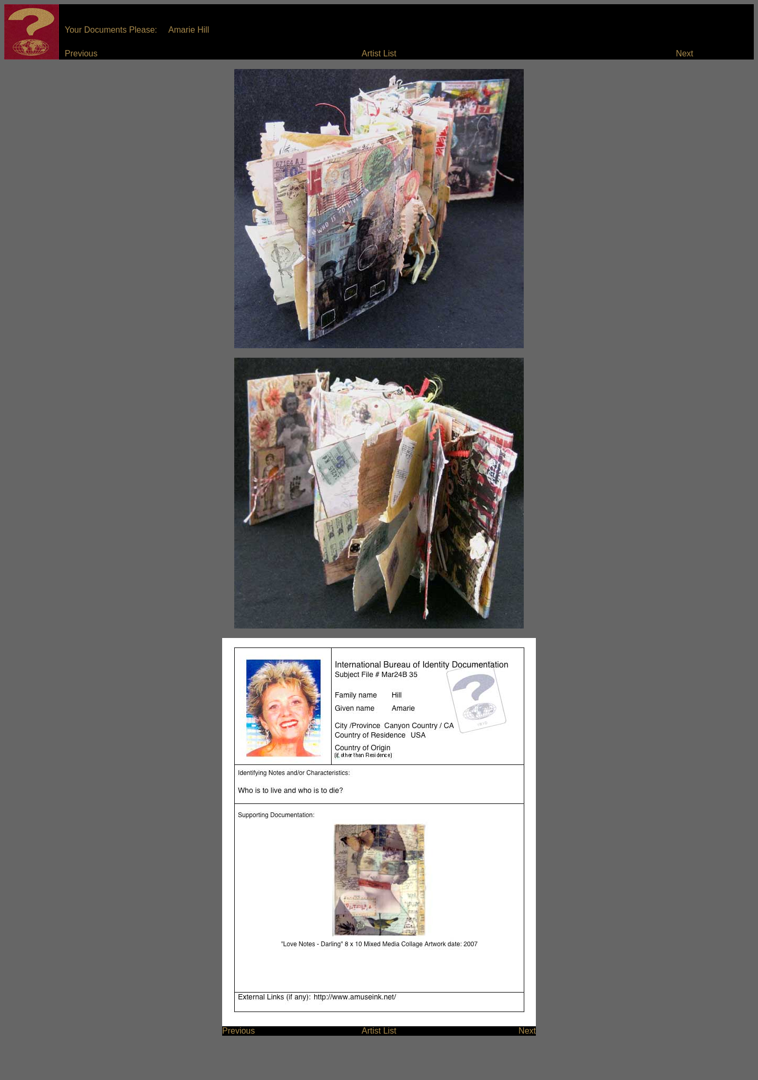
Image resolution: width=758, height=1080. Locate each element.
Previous (81, 53)
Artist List (379, 53)
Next (684, 53)
